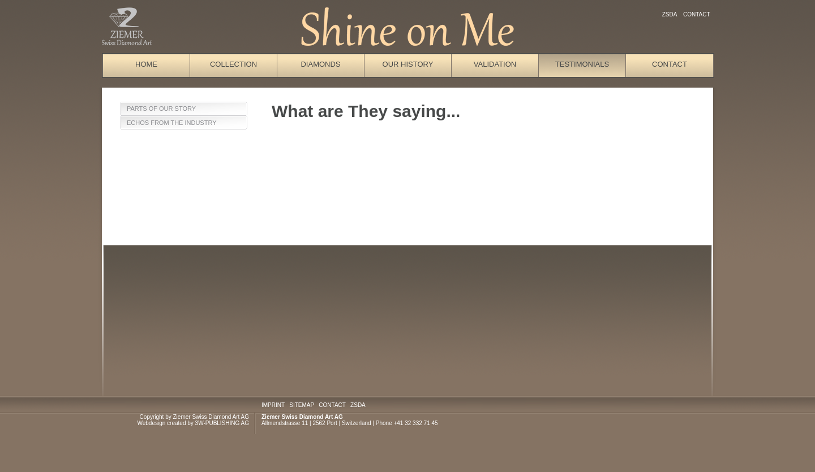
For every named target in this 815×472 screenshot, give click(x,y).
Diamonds (320, 64)
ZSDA (669, 14)
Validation (495, 64)
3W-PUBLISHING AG (222, 423)
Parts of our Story (161, 108)
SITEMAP (301, 405)
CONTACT (332, 405)
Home (146, 64)
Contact (696, 14)
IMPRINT (273, 405)
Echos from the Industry (172, 122)
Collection (233, 64)
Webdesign (151, 423)
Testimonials (582, 64)
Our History (408, 64)
